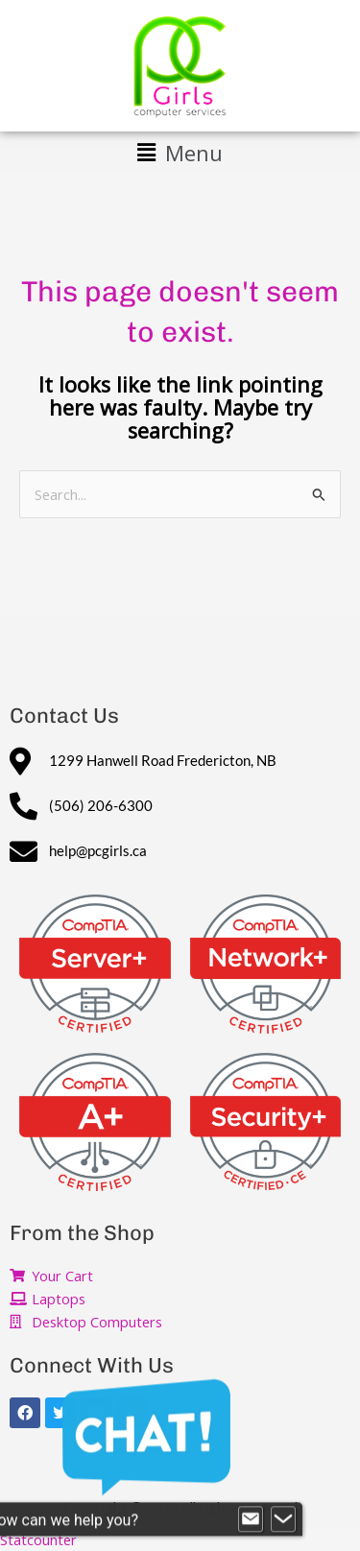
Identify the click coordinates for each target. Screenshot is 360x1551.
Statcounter (38, 1539)
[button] (180, 152)
